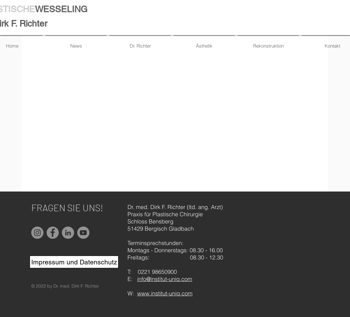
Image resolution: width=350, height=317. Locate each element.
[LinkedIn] (68, 233)
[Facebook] (53, 233)
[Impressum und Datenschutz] (74, 262)
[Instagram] (37, 233)
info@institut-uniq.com (164, 279)
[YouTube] (83, 233)
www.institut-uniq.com (164, 293)
